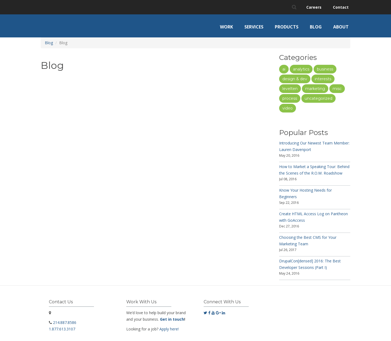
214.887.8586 (64, 322)
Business (325, 69)
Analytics (301, 69)
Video (287, 108)
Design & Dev (294, 78)
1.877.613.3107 (62, 329)
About (341, 27)
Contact (341, 7)
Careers (313, 7)
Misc (337, 88)
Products (286, 27)
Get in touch (172, 319)
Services (253, 27)
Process (289, 98)
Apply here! (169, 329)
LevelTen (290, 88)
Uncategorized (318, 98)
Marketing (315, 88)
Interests (323, 78)
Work (226, 27)
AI (283, 69)
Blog (316, 27)
